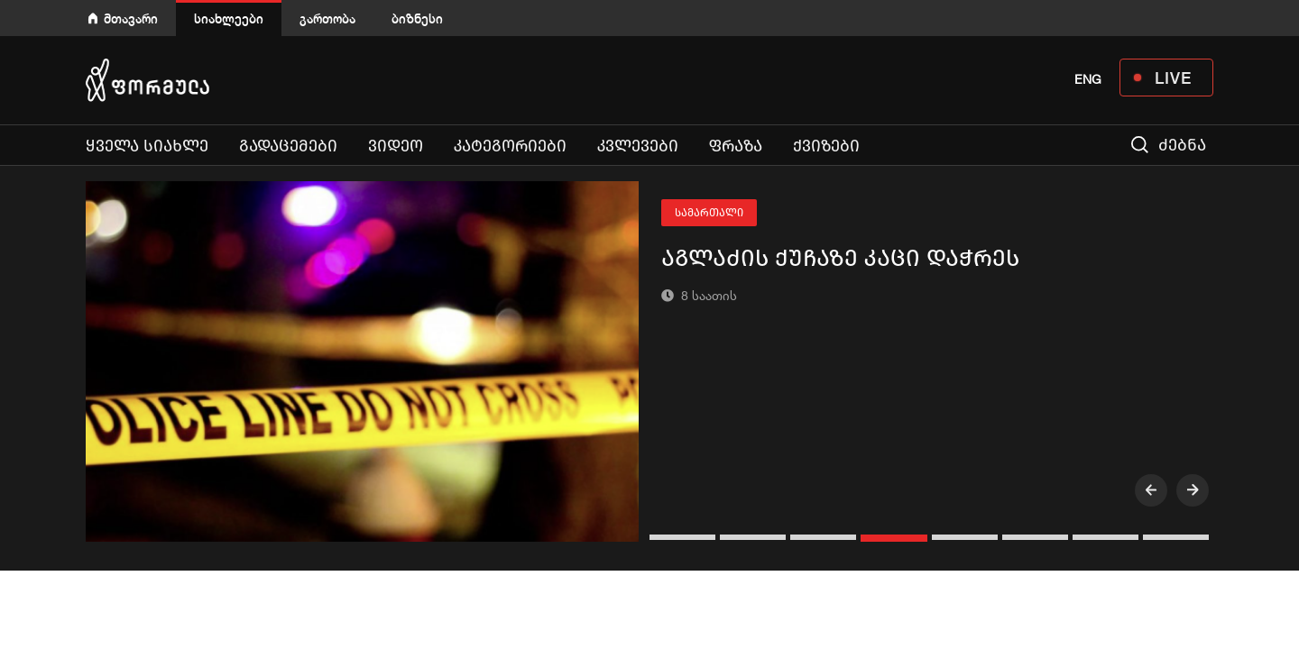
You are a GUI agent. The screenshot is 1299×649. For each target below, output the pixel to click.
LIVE (1173, 77)
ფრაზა (735, 146)
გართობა (327, 18)
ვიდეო (395, 146)
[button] (685, 537)
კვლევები (637, 146)
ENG (1087, 79)
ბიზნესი (417, 18)
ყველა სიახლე (147, 146)
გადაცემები (288, 146)
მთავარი (131, 18)
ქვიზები (826, 146)
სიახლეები (228, 18)
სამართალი (709, 212)
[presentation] (1151, 490)
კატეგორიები (510, 146)
